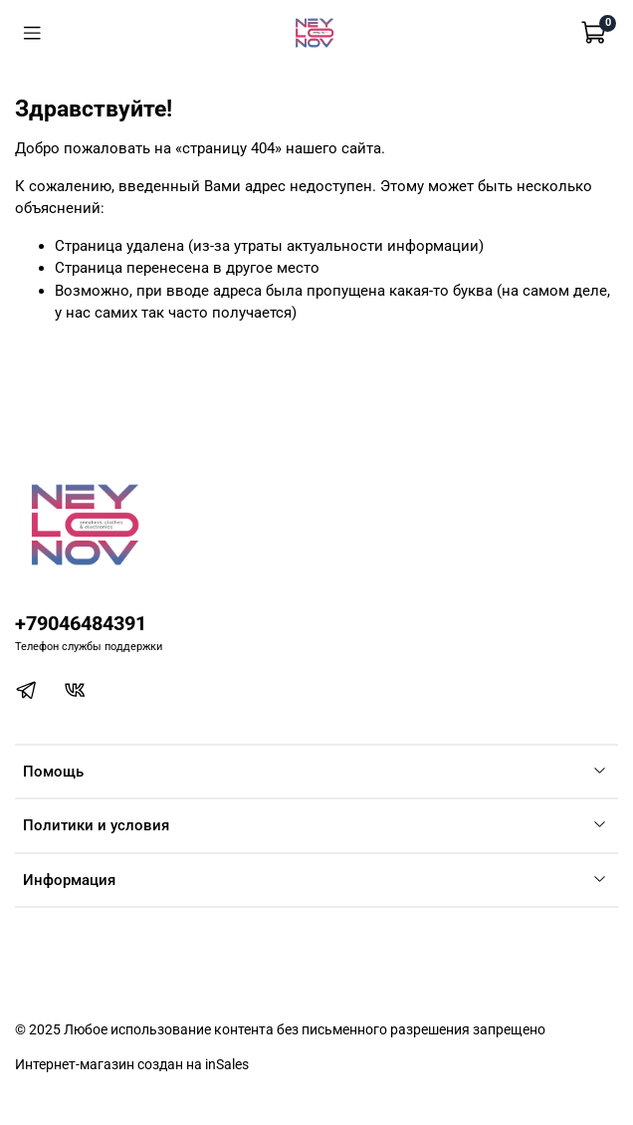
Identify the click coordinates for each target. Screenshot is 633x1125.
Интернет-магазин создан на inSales (132, 1064)
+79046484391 (80, 623)
